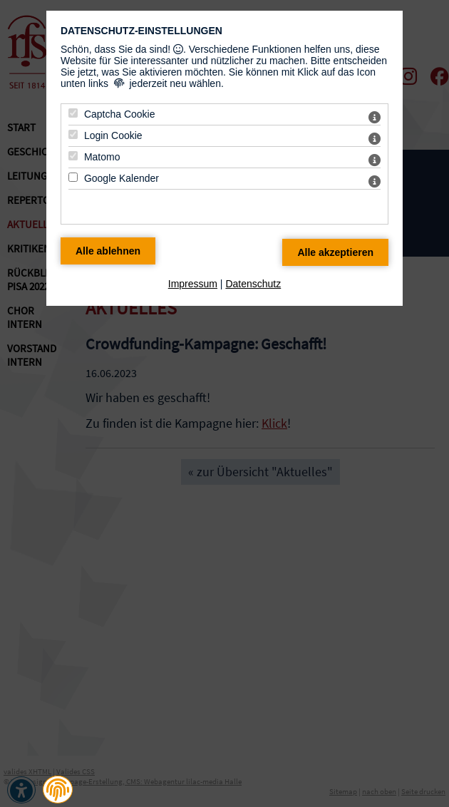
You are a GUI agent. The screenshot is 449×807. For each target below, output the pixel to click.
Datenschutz (253, 283)
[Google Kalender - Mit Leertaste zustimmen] (73, 177)
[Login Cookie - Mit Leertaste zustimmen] (73, 134)
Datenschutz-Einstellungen (141, 30)
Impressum (192, 283)
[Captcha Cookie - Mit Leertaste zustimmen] (73, 113)
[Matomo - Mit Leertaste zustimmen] (73, 155)
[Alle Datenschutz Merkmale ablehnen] (108, 250)
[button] (57, 789)
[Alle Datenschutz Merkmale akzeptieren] (335, 252)
